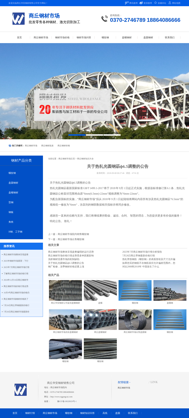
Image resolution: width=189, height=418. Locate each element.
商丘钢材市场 (31, 145)
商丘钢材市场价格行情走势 (16, 286)
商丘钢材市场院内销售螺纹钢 (73, 234)
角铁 (11, 222)
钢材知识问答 (87, 413)
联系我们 (133, 413)
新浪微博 (148, 3)
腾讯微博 (133, 3)
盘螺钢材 (13, 192)
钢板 (11, 212)
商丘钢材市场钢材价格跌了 (16, 299)
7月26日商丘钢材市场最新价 (16, 311)
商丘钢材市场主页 (66, 158)
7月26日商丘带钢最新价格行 (16, 305)
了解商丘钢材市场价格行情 (16, 273)
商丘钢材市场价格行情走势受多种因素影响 (71, 255)
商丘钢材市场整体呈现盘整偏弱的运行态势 (71, 252)
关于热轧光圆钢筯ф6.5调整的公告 (66, 263)
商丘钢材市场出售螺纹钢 (71, 239)
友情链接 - (124, 382)
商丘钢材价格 (64, 145)
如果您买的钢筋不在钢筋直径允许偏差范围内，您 (148, 263)
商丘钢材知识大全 (85, 158)
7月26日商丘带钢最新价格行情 (138, 255)
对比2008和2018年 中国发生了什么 (140, 266)
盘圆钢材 (13, 183)
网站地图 (176, 3)
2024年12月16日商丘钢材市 (16, 280)
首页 (15, 413)
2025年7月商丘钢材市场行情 (16, 267)
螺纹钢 (12, 173)
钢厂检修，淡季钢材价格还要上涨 (66, 266)
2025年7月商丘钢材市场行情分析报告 (142, 252)
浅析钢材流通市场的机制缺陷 (63, 259)
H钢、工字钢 (15, 231)
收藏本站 (162, 3)
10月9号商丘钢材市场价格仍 (16, 292)
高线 (105, 413)
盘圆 (117, 413)
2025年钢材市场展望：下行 (16, 261)
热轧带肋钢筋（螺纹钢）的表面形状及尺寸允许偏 (148, 259)
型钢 (11, 202)
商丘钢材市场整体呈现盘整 (16, 254)
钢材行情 (30, 413)
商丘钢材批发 (47, 145)
